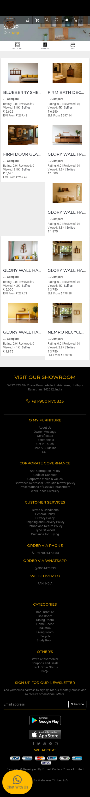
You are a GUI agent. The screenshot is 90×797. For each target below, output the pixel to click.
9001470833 (45, 568)
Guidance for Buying (45, 534)
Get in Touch (45, 444)
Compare (11, 99)
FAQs (44, 671)
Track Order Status (45, 667)
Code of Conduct (45, 475)
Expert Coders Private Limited (63, 769)
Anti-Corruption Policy (45, 471)
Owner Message (45, 431)
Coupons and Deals (44, 663)
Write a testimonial (45, 659)
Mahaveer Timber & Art (54, 780)
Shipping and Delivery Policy (45, 522)
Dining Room (45, 620)
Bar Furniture (45, 612)
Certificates (45, 436)
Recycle (45, 636)
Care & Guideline (45, 448)
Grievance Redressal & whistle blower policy (45, 483)
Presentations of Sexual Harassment (45, 487)
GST (45, 452)
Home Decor (45, 624)
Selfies (26, 107)
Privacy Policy (44, 518)
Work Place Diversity (45, 491)
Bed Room (45, 616)
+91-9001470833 (45, 553)
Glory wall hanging (28, 270)
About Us (45, 427)
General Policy (45, 514)
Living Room (45, 632)
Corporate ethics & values (45, 479)
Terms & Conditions (45, 510)
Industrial (45, 628)
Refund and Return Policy (45, 526)
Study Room (44, 640)
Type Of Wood (45, 530)
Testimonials (45, 440)
